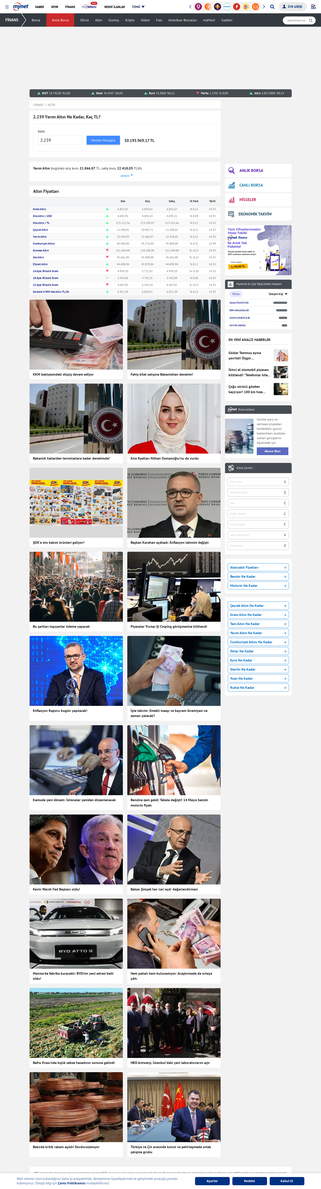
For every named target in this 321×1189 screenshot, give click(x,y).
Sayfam (226, 20)
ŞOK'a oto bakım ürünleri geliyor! (58, 542)
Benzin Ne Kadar (258, 576)
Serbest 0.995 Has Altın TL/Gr (51, 292)
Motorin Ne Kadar (258, 585)
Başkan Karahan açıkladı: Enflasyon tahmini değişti (170, 542)
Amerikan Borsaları (182, 20)
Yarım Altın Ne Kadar (258, 633)
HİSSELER (242, 199)
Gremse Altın (41, 250)
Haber (145, 20)
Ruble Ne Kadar (258, 687)
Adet (41, 131)
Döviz (84, 20)
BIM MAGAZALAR (239, 310)
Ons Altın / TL (41, 223)
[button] (7, 7)
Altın (98, 20)
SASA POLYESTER (239, 302)
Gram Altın (39, 209)
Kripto (130, 20)
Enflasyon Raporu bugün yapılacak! (60, 710)
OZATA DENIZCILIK (239, 317)
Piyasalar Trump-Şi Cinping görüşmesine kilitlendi (169, 626)
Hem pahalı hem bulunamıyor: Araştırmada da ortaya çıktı (171, 976)
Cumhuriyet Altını (44, 243)
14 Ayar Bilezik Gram (45, 271)
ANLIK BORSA (245, 170)
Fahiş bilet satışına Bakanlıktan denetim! (162, 374)
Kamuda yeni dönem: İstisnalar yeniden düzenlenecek (74, 800)
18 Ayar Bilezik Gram (45, 278)
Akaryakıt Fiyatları (258, 567)
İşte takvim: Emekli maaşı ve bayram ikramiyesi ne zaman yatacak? (169, 713)
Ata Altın (38, 257)
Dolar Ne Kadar (258, 651)
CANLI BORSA (245, 185)
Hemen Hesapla (103, 140)
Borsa (36, 20)
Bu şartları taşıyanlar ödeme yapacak (61, 626)
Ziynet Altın (40, 264)
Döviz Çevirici (245, 468)
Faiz (159, 20)
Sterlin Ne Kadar (258, 669)
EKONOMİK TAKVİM (250, 214)
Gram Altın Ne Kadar (258, 614)
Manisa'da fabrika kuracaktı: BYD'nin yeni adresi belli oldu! (73, 976)
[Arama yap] (272, 6)
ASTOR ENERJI (237, 325)
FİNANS (11, 19)
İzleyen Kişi (276, 294)
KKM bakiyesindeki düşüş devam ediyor (63, 374)
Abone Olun (273, 451)
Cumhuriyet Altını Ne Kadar (258, 642)
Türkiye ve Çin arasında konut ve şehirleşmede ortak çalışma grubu (171, 1149)
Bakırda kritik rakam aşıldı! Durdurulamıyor (66, 1147)
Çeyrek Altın (40, 230)
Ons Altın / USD (42, 216)
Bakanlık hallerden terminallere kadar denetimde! (71, 458)
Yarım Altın (40, 237)
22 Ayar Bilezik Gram (45, 285)
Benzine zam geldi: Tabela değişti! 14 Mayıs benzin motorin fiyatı (169, 802)
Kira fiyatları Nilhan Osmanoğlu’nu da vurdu (165, 458)
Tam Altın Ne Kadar (258, 623)
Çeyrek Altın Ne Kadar (258, 605)
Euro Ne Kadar (258, 660)
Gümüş (113, 20)
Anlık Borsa (60, 20)
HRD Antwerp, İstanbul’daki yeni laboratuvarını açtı (170, 1062)
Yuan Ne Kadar (258, 678)
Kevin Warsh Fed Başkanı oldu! (56, 889)
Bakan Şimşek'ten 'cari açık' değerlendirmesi (164, 889)
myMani (209, 20)
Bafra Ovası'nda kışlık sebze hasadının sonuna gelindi (74, 1062)
